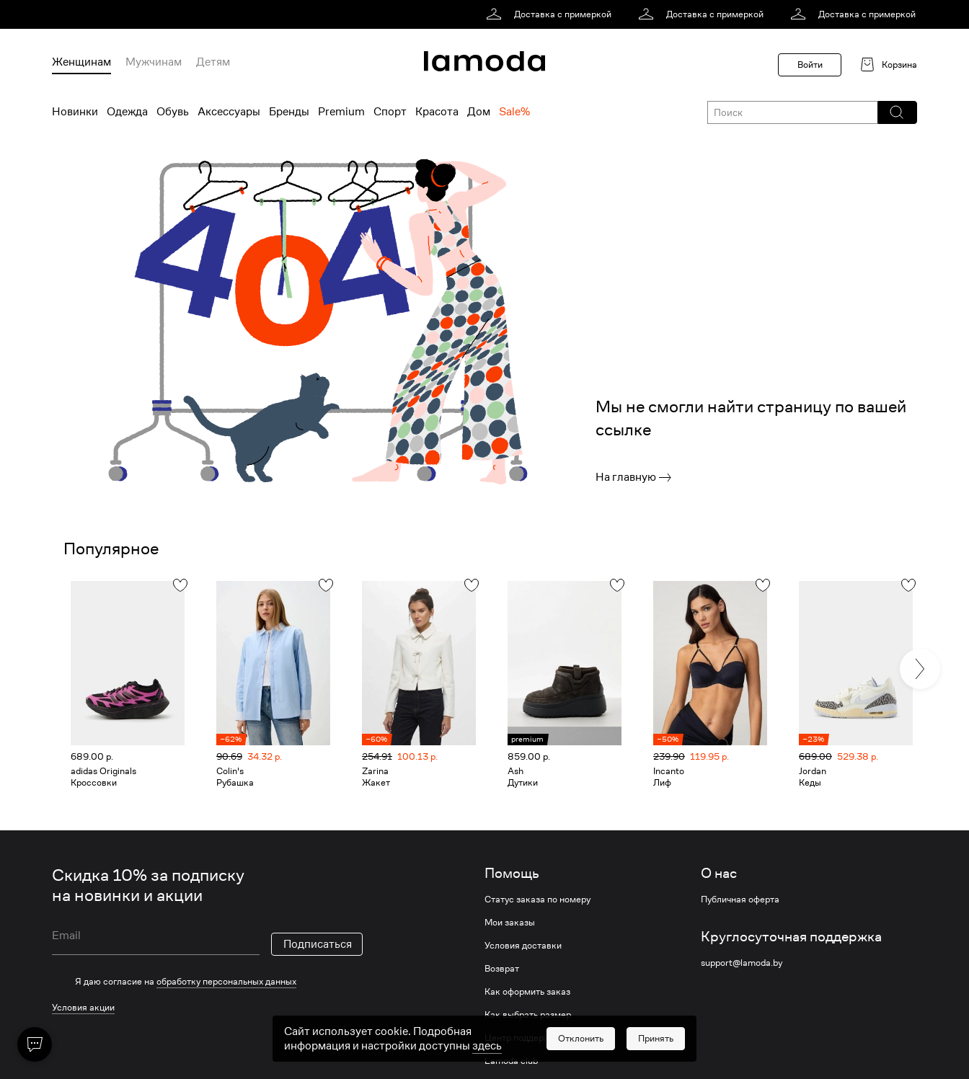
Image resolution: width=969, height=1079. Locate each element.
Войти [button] (810, 64)
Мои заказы (510, 922)
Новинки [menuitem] (75, 112)
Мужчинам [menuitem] (153, 62)
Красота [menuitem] (437, 112)
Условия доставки (523, 945)
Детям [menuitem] (213, 62)
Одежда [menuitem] (127, 112)
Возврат (502, 968)
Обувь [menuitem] (172, 112)
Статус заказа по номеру (537, 899)
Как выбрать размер (528, 1015)
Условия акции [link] (83, 1007)
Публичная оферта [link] (740, 899)
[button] (896, 112)
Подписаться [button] (317, 944)
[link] (551, 14)
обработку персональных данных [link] (226, 981)
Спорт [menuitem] (390, 112)
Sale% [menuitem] (514, 112)
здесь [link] (487, 1061)
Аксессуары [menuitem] (229, 112)
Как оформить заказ (527, 992)
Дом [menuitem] (478, 112)
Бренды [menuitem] (289, 112)
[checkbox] (207, 981)
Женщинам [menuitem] (81, 62)
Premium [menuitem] (341, 112)
